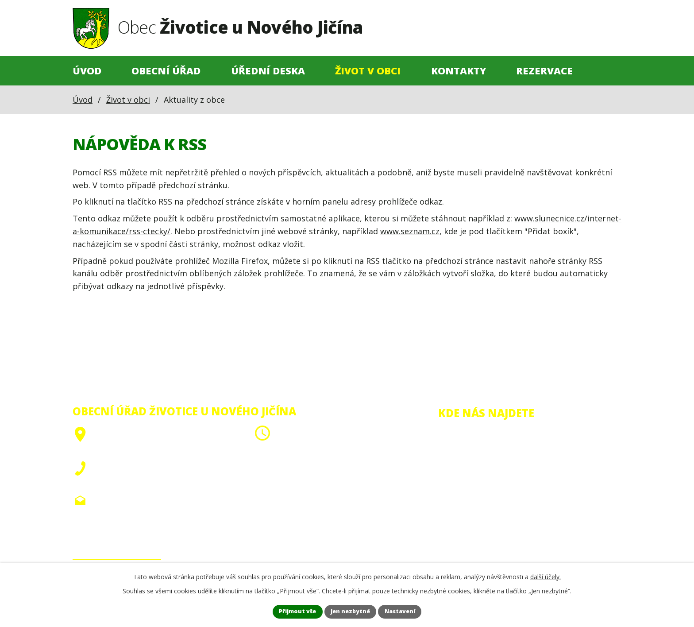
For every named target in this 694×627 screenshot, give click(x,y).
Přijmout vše (287, 611)
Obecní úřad (165, 70)
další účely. (545, 575)
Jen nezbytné (351, 611)
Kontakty (458, 70)
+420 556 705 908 (126, 466)
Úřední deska (268, 70)
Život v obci (368, 70)
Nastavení (410, 611)
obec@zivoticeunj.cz (132, 500)
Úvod (87, 70)
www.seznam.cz (410, 231)
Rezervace (544, 70)
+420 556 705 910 (126, 478)
